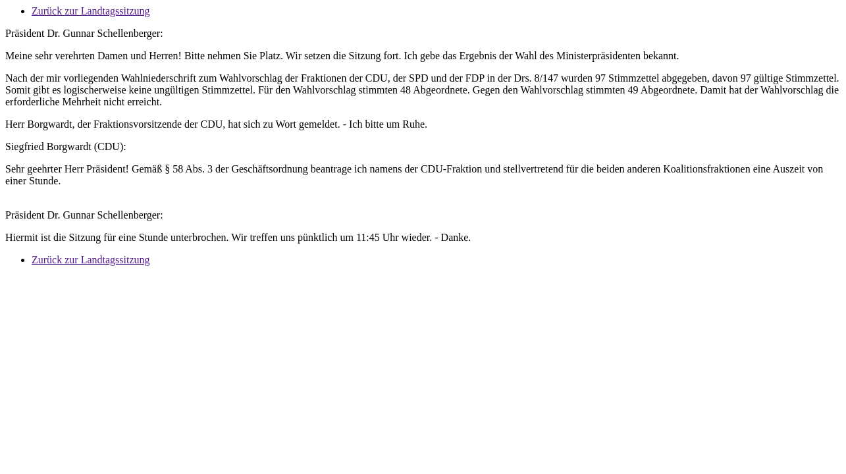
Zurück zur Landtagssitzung (91, 10)
